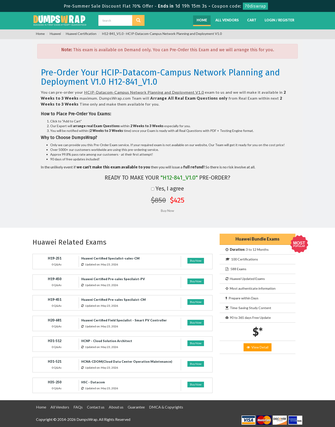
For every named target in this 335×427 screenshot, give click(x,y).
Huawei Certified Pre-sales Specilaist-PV (113, 279)
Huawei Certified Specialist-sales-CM (110, 258)
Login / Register (279, 20)
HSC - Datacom (93, 382)
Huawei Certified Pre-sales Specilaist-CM (113, 300)
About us (116, 407)
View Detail (257, 347)
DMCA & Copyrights (166, 407)
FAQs (78, 407)
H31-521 (54, 361)
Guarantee (136, 407)
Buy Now (195, 260)
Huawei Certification (81, 34)
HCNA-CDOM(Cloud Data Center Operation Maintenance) (126, 361)
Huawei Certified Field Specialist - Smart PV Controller (124, 320)
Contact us (95, 407)
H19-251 (54, 258)
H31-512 (54, 341)
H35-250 (54, 382)
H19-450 (54, 279)
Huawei (55, 34)
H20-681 (54, 320)
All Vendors (227, 20)
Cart (251, 20)
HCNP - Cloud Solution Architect (106, 341)
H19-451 (54, 299)
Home (202, 20)
